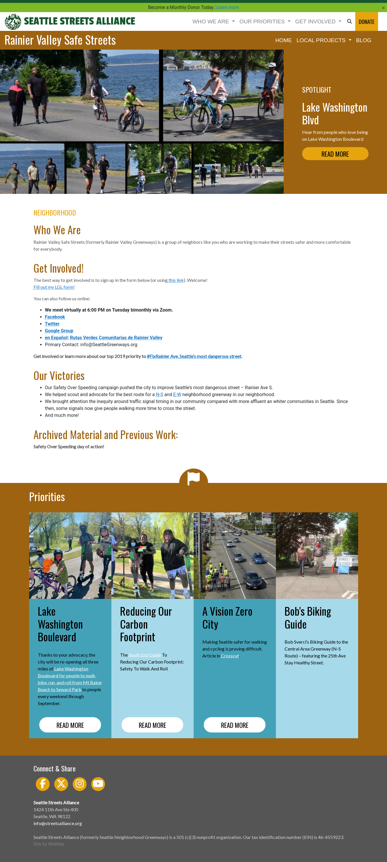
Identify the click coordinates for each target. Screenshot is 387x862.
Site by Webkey (48, 844)
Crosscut (230, 655)
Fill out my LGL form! (54, 287)
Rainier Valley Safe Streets (60, 39)
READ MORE (335, 153)
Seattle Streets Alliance (69, 21)
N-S (159, 394)
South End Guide (145, 654)
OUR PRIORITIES (263, 21)
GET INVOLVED (316, 21)
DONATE (367, 21)
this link (176, 280)
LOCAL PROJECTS (322, 40)
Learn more (227, 7)
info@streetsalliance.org (57, 823)
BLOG (363, 40)
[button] (349, 21)
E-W (177, 394)
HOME (283, 40)
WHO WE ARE (211, 21)
